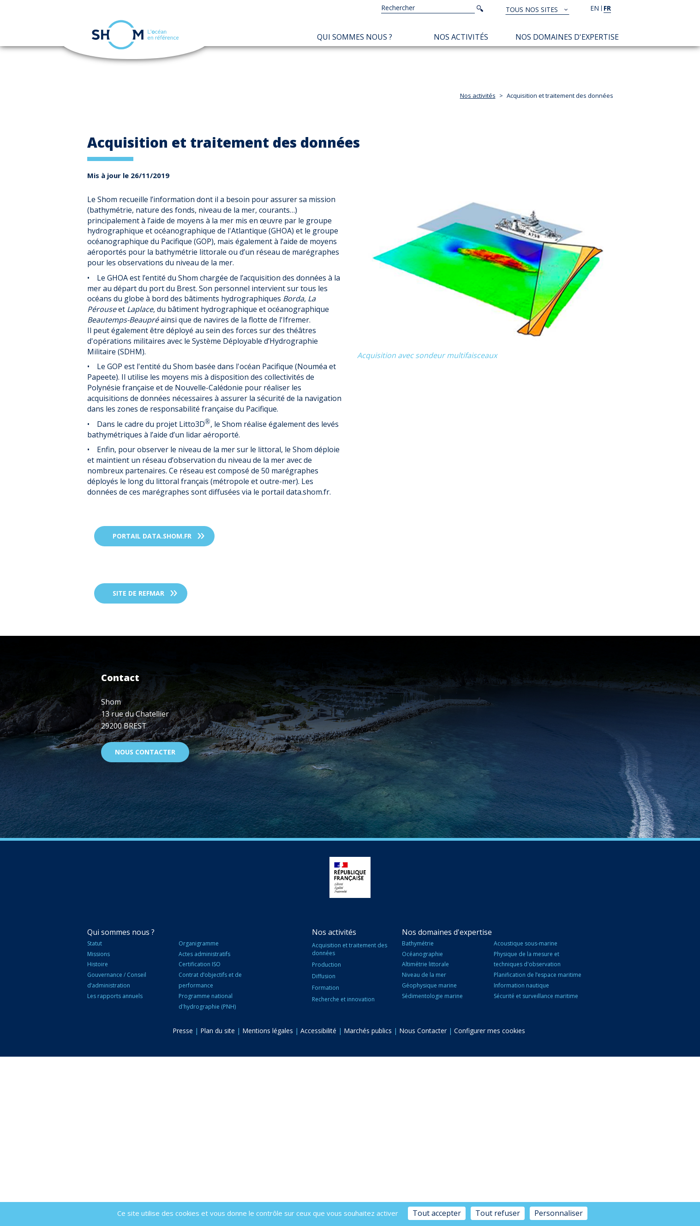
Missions (98, 1123)
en (594, 8)
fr (607, 8)
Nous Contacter (423, 1199)
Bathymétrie (418, 1112)
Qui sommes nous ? (354, 37)
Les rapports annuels (115, 1165)
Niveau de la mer (424, 1144)
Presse (183, 1199)
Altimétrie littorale (425, 1133)
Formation (325, 1157)
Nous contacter (145, 921)
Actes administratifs (204, 1123)
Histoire (97, 1133)
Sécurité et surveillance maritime (536, 1165)
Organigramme (199, 1112)
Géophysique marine (429, 1155)
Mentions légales (267, 1199)
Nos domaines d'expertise (567, 37)
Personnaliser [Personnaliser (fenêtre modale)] (558, 1213)
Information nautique (521, 1155)
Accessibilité (318, 1199)
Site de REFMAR (138, 762)
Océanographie (422, 1123)
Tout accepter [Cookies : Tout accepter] (437, 1213)
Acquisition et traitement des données (349, 1118)
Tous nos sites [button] (533, 9)
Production (326, 1134)
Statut (94, 1112)
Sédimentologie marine (432, 1165)
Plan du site (217, 1199)
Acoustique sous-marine (525, 1112)
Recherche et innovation (343, 1168)
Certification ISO (200, 1133)
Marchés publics (368, 1199)
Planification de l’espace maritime (537, 1144)
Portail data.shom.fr (152, 705)
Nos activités (461, 37)
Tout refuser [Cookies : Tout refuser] (497, 1213)
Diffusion (323, 1145)
